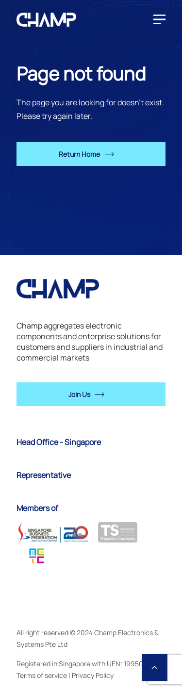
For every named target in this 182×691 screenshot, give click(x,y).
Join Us (79, 394)
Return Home (79, 154)
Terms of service (42, 675)
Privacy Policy (93, 675)
